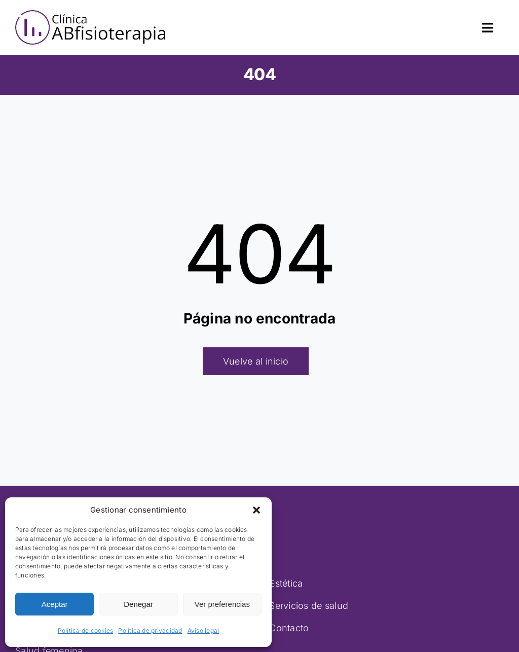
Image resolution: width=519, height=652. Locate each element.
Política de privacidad (150, 630)
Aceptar (55, 604)
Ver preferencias (222, 604)
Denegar (138, 604)
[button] (256, 510)
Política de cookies (86, 630)
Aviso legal (203, 630)
